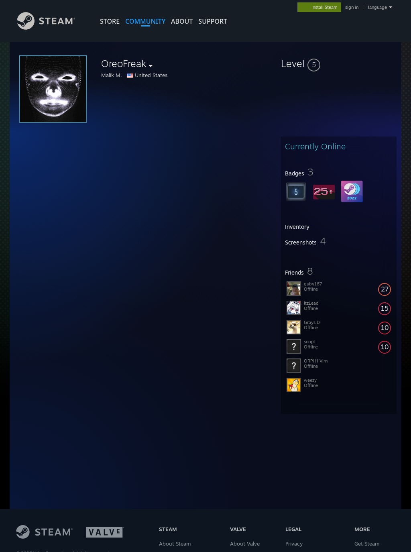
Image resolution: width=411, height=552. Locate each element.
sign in (351, 7)
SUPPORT (212, 21)
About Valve (245, 543)
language (377, 7)
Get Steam (367, 543)
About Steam (175, 543)
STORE (110, 21)
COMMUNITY (145, 21)
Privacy (294, 543)
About (182, 21)
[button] (339, 63)
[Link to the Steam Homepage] (52, 27)
